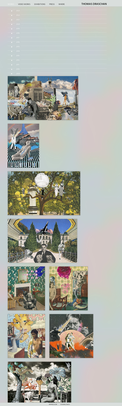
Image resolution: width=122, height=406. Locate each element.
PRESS (52, 4)
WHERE (62, 4)
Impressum (53, 404)
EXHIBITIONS (39, 4)
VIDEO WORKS (24, 4)
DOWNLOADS (65, 404)
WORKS (11, 4)
